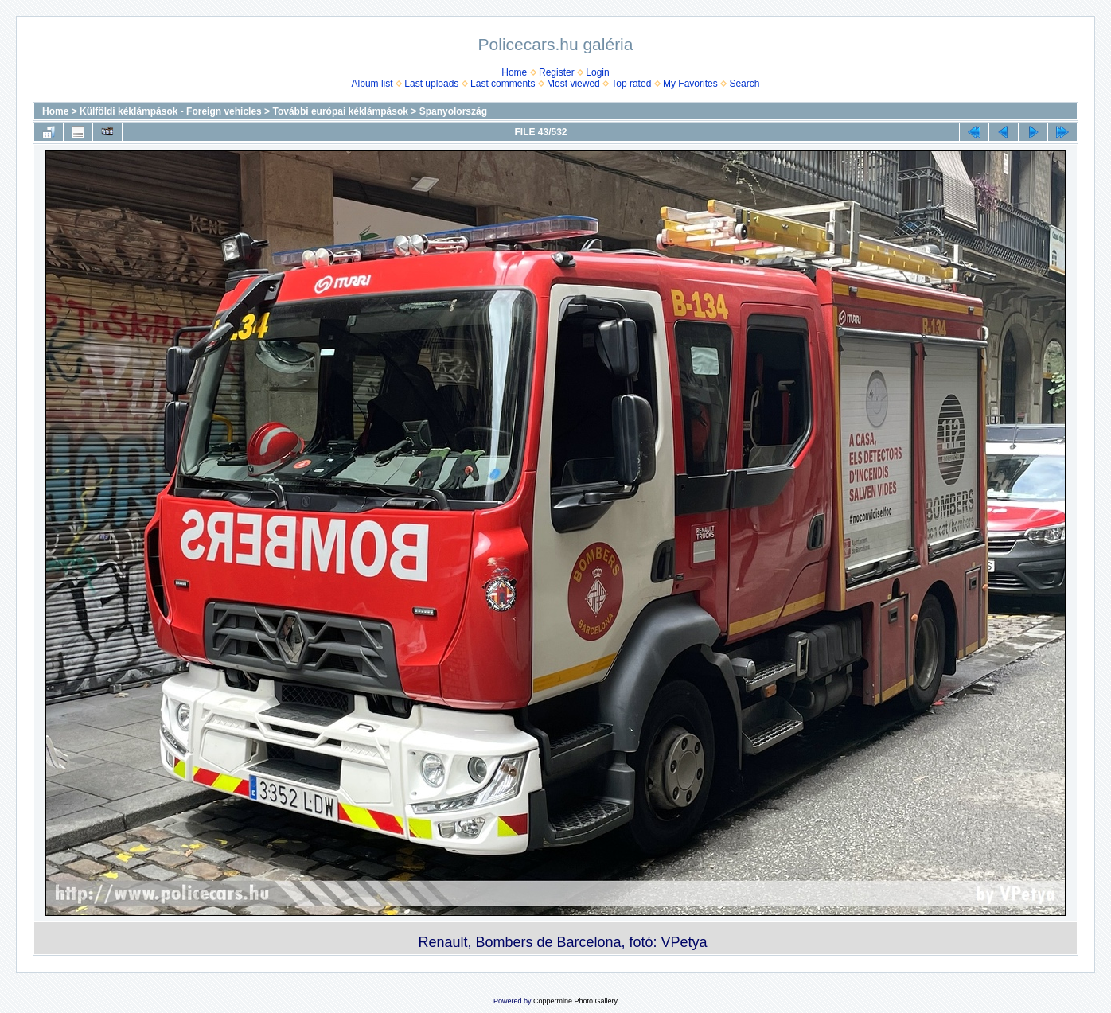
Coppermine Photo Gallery (575, 1001)
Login (597, 72)
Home (514, 72)
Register (557, 72)
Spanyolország (453, 111)
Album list (372, 83)
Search (744, 83)
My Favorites (690, 83)
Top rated (631, 83)
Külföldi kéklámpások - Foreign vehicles (171, 111)
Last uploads (431, 83)
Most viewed (573, 83)
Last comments (502, 83)
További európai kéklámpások (340, 111)
